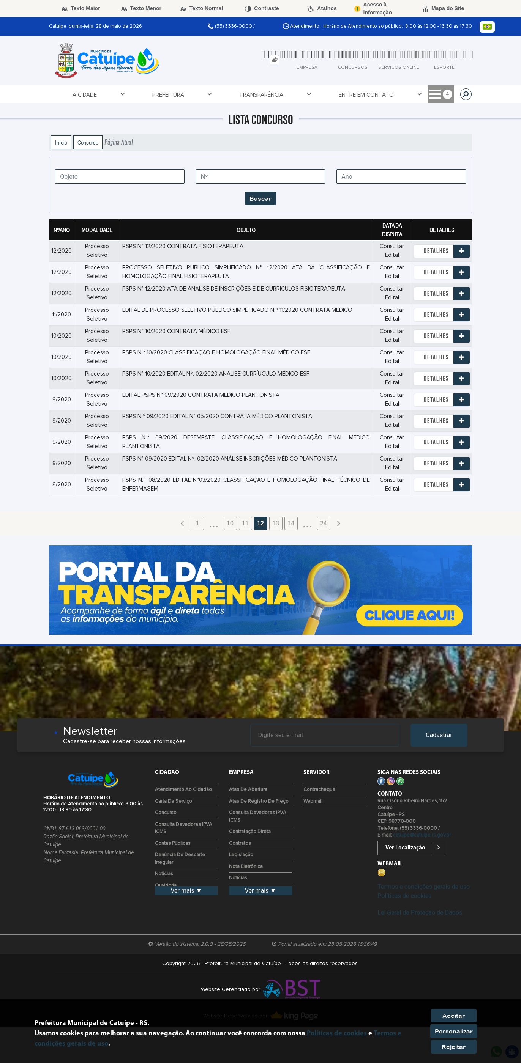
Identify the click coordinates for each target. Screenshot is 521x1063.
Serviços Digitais (419, 94)
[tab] (274, 59)
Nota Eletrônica (246, 866)
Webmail (312, 801)
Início (61, 142)
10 (230, 523)
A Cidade (68, 94)
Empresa (285, 94)
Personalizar (454, 1031)
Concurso (87, 142)
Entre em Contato (230, 94)
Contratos (240, 843)
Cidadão (325, 94)
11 (245, 523)
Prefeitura (112, 94)
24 (323, 523)
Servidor (365, 94)
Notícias (164, 873)
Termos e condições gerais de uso (423, 886)
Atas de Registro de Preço (259, 801)
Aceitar (453, 1015)
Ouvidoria (166, 885)
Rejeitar (454, 1046)
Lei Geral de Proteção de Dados (419, 912)
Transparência (165, 94)
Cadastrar (439, 735)
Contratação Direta (250, 831)
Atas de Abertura (248, 789)
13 (275, 523)
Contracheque (319, 789)
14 (290, 523)
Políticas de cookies (404, 895)
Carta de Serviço (173, 801)
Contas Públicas (173, 843)
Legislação (241, 854)
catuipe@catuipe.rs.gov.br (422, 835)
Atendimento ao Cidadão (183, 789)
